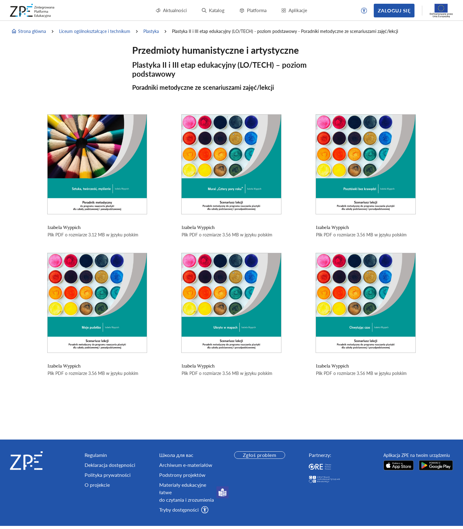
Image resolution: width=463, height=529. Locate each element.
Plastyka (151, 31)
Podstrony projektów (182, 475)
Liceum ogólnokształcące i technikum (94, 31)
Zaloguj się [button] (394, 10)
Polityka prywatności (108, 475)
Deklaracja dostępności (110, 465)
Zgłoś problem (259, 455)
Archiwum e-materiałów (185, 465)
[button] (364, 10)
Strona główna (28, 31)
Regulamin (96, 455)
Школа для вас (176, 455)
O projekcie (97, 485)
